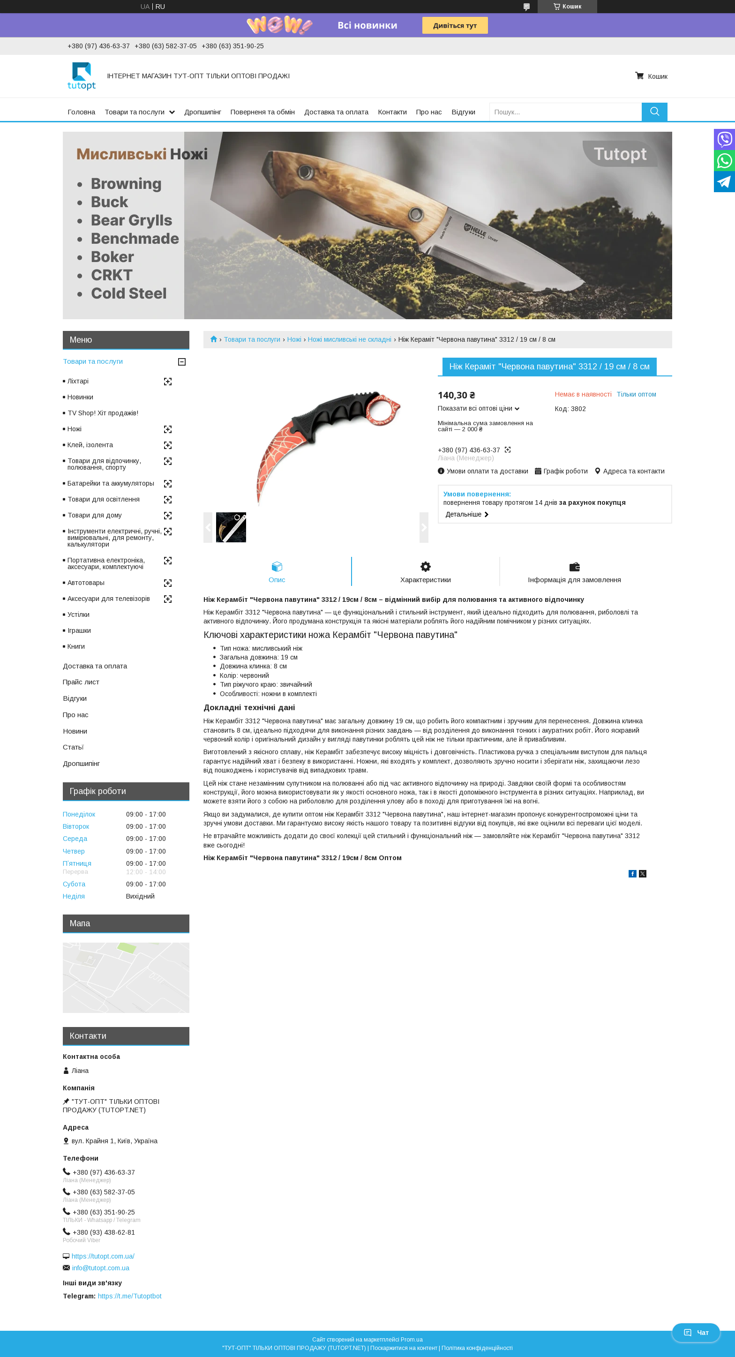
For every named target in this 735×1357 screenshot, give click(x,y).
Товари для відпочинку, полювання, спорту (104, 464)
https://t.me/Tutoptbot (130, 1296)
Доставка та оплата (336, 112)
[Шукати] (655, 112)
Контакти (392, 112)
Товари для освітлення (104, 499)
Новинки (80, 397)
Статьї (73, 747)
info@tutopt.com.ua (100, 1268)
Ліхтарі (78, 381)
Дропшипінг (202, 112)
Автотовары (86, 582)
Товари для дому (95, 515)
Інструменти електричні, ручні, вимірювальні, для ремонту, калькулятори (115, 537)
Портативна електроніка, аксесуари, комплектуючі (106, 563)
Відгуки (463, 112)
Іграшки (79, 630)
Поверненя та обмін (263, 112)
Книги (76, 646)
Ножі (294, 339)
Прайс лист (81, 682)
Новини (75, 731)
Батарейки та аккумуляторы (111, 483)
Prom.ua (412, 1339)
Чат (696, 1332)
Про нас (429, 112)
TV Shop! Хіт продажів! (103, 413)
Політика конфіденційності (477, 1348)
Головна (81, 112)
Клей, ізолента (90, 445)
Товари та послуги (135, 112)
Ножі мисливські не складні (349, 339)
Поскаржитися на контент (403, 1348)
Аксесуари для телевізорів (109, 598)
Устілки (79, 614)
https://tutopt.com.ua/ (103, 1256)
